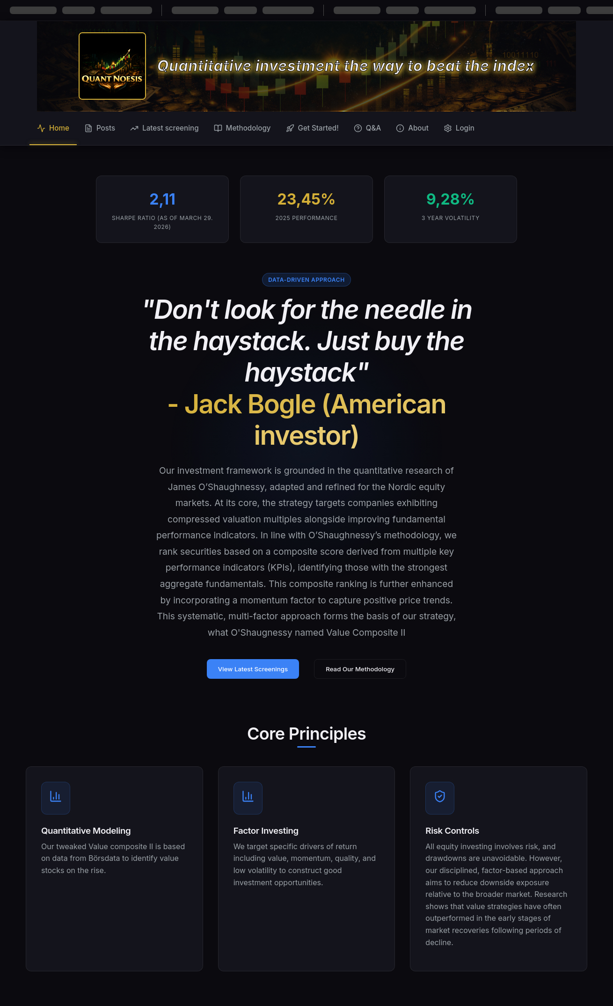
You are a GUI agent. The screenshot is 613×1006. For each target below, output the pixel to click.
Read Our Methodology (360, 669)
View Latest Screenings (253, 669)
